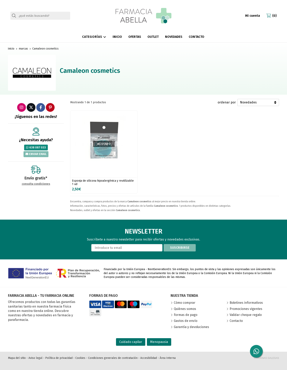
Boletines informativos (246, 303)
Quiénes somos (185, 309)
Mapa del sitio (17, 358)
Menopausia (159, 342)
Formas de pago (185, 315)
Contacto (236, 321)
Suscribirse (179, 247)
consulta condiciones (36, 184)
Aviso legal (35, 358)
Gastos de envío (185, 321)
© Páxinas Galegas (266, 358)
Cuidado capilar (130, 342)
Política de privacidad (59, 358)
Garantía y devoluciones (191, 327)
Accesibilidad (148, 358)
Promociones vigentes (246, 309)
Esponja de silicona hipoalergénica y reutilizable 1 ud (103, 182)
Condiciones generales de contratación (113, 358)
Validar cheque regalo (246, 315)
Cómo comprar (184, 303)
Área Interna (168, 358)
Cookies (80, 358)
